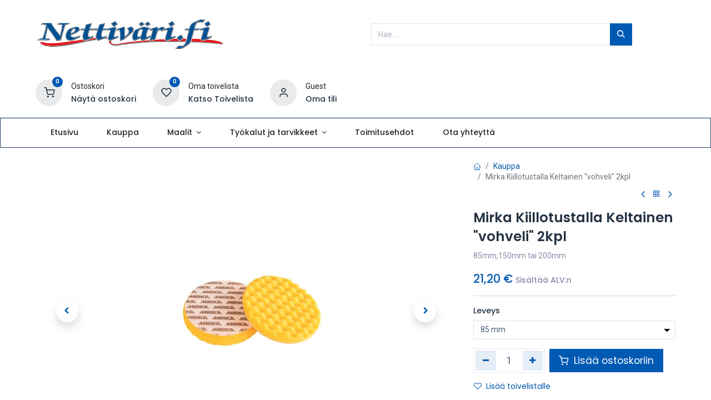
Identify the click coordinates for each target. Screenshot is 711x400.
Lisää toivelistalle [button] (512, 386)
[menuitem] (64, 132)
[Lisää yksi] (533, 361)
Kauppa (506, 166)
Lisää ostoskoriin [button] (606, 360)
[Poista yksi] (485, 361)
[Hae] (621, 34)
